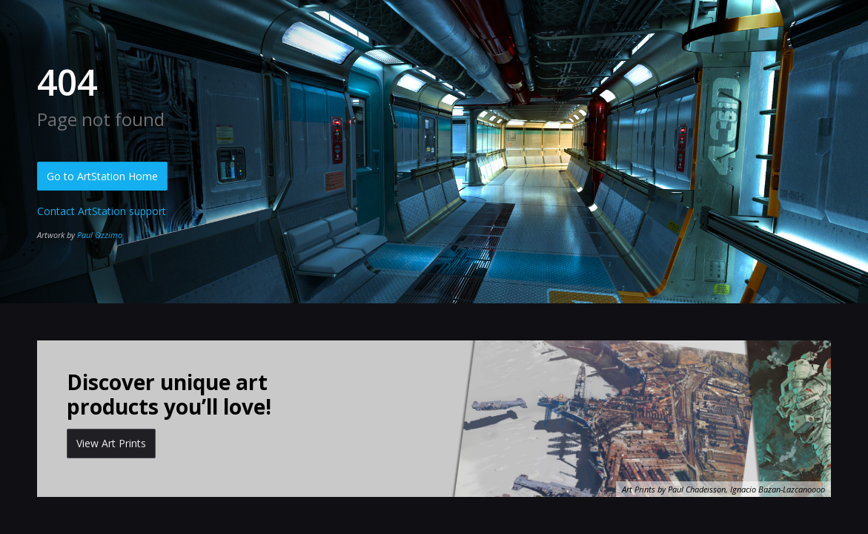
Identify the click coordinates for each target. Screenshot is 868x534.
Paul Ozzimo (99, 234)
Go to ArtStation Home (102, 176)
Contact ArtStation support (101, 211)
